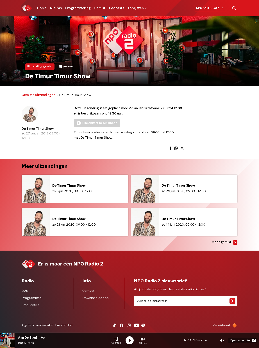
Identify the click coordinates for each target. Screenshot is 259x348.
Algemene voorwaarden (37, 325)
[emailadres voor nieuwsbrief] (185, 301)
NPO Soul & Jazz (210, 8)
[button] (116, 340)
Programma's (32, 298)
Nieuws (56, 8)
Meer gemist (224, 242)
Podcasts (116, 8)
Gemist (100, 8)
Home (42, 8)
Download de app (95, 298)
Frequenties (30, 305)
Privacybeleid (63, 325)
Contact (88, 290)
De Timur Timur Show (38, 128)
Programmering (78, 8)
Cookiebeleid (221, 325)
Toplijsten (137, 8)
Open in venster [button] (243, 340)
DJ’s (25, 290)
